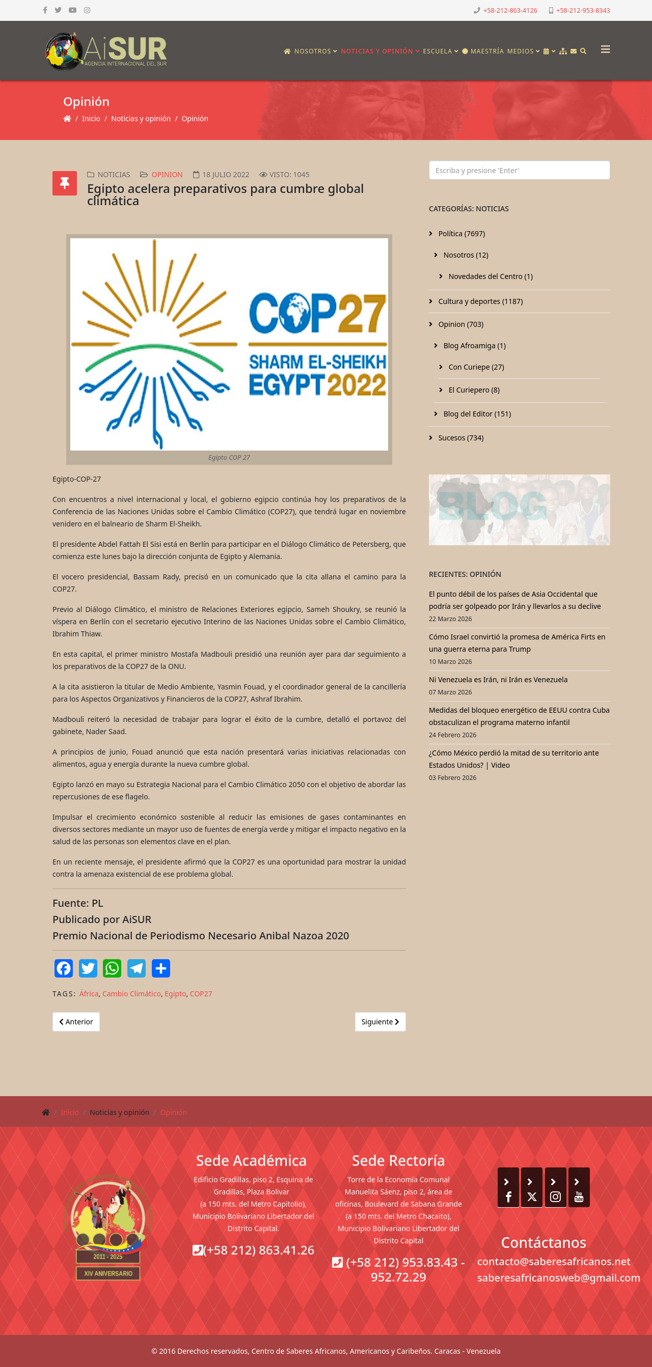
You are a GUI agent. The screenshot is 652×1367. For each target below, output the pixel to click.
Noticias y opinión (377, 51)
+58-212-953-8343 (583, 10)
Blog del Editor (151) (476, 414)
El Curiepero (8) (473, 390)
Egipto (175, 993)
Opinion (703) (460, 324)
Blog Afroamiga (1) (474, 345)
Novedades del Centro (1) (490, 276)
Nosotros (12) (465, 255)
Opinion (167, 174)
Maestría (483, 51)
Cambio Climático (131, 993)
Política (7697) (461, 233)
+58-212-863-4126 (510, 10)
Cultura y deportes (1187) (480, 301)
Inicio (91, 118)
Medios (520, 51)
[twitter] (58, 10)
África (89, 993)
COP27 (201, 993)
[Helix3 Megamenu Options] (603, 46)
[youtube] (73, 10)
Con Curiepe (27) (475, 367)
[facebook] (45, 10)
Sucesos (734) (460, 437)
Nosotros (312, 51)
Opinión (195, 118)
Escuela (437, 51)
